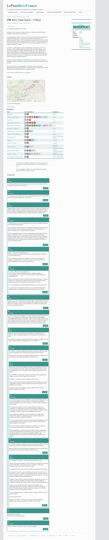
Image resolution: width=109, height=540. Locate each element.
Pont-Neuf (10, 120)
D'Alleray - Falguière (12, 128)
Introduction (13, 12)
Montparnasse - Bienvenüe (14, 125)
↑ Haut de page (10, 106)
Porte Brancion (40, 53)
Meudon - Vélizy (22, 61)
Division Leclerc (11, 146)
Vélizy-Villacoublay (84, 47)
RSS (60, 535)
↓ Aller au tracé (11, 26)
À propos (11, 535)
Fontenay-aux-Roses (84, 43)
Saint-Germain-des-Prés (13, 53)
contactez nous (31, 170)
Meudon (81, 46)
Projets (14, 17)
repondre (45, 188)
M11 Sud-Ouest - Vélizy (23, 17)
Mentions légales (21, 535)
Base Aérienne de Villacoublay (15, 157)
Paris (80, 37)
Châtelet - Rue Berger (12, 117)
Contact (43, 535)
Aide (72, 535)
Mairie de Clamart (12, 143)
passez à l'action (20, 170)
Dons (66, 535)
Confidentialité (33, 535)
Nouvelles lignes (27, 12)
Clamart (81, 40)
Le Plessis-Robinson (84, 44)
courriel (32, 164)
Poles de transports (54, 12)
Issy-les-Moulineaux (58, 136)
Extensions (40, 12)
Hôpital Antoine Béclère (13, 150)
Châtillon (81, 41)
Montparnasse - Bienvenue (20, 38)
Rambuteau (10, 114)
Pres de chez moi (70, 12)
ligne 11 (19, 28)
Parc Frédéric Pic (11, 137)
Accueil (9, 17)
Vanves (81, 39)
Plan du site (52, 535)
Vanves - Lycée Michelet (13, 134)
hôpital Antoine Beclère (24, 60)
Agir (80, 12)
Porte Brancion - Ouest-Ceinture (15, 131)
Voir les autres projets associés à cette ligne (18, 72)
